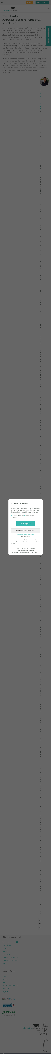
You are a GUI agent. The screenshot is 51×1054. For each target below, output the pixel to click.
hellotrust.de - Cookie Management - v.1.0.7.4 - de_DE (25, 552)
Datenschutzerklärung (22, 550)
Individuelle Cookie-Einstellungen (25, 534)
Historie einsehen (25, 536)
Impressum (31, 550)
